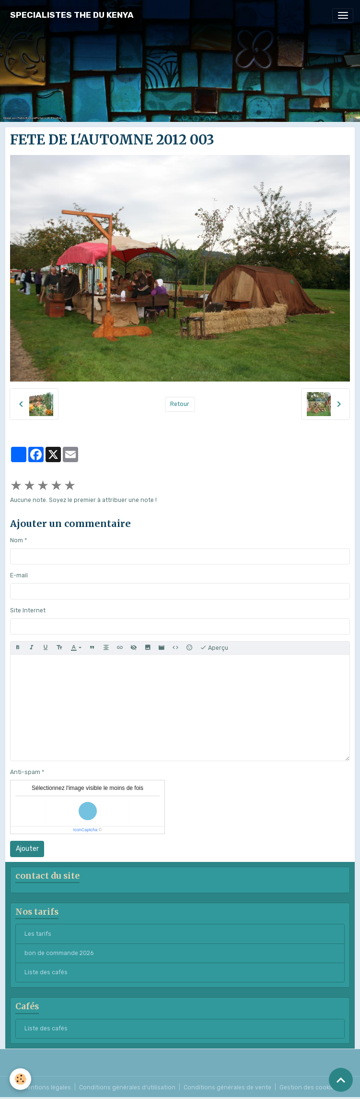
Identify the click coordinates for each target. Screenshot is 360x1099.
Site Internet (28, 610)
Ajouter (27, 849)
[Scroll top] (341, 1080)
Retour (179, 404)
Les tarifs (37, 934)
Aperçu (214, 648)
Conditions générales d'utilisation (127, 1087)
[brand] (72, 15)
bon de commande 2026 (58, 953)
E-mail (19, 575)
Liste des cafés (46, 972)
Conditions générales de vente (227, 1087)
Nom (16, 540)
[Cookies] (20, 1079)
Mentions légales (47, 1087)
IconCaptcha (85, 829)
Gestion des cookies (308, 1087)
